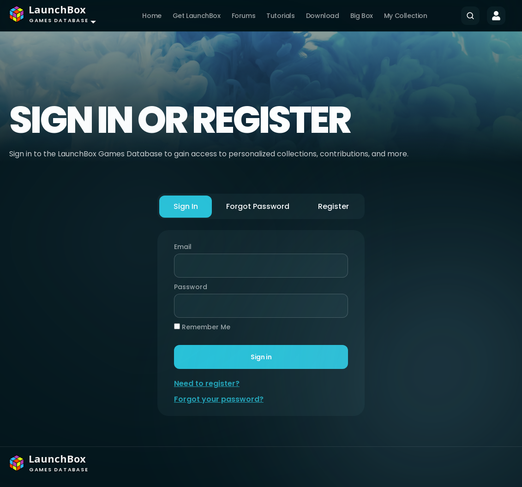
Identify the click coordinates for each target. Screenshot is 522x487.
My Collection (405, 15)
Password (189, 286)
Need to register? (207, 383)
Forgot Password (257, 206)
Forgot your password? (219, 399)
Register (332, 206)
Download (322, 15)
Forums (244, 15)
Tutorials (280, 15)
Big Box (361, 15)
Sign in (261, 357)
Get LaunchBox (197, 15)
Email (183, 246)
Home (151, 15)
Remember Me (203, 327)
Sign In (186, 206)
